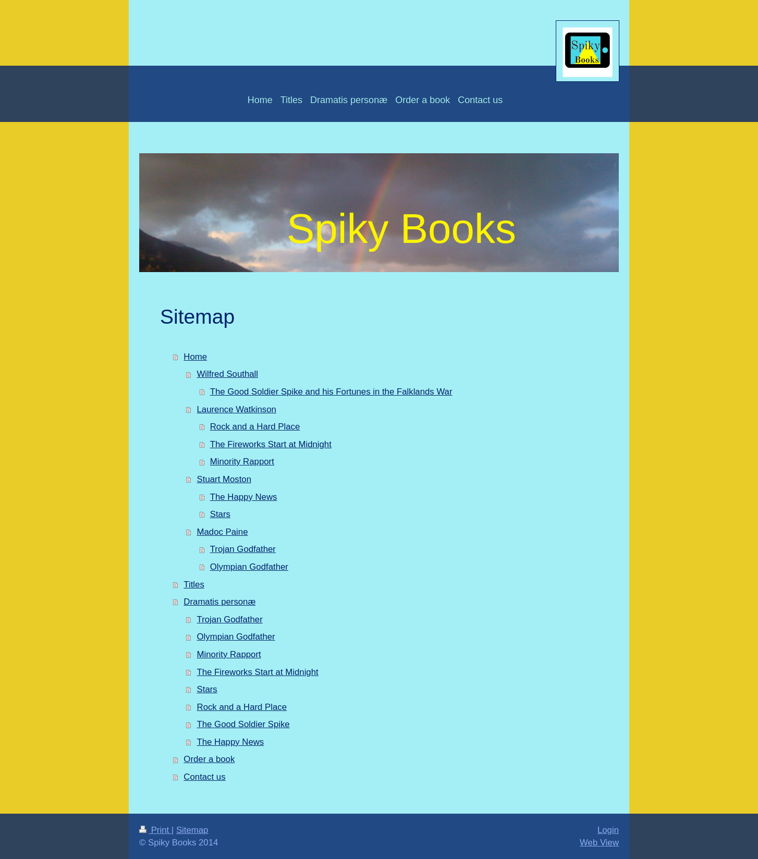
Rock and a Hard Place (255, 427)
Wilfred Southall (228, 374)
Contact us (204, 777)
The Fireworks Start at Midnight (271, 444)
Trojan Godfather (243, 549)
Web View (599, 843)
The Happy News (243, 497)
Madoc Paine (222, 532)
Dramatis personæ (219, 602)
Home (195, 357)
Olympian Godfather (249, 567)
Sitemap (192, 830)
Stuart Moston (224, 479)
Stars (220, 514)
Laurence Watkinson (236, 409)
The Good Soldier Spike (243, 724)
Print (155, 830)
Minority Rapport (242, 462)
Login (608, 830)
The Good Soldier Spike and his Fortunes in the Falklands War (331, 392)
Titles (194, 585)
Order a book (209, 759)
